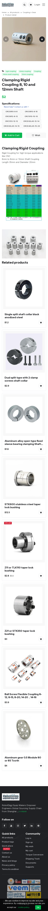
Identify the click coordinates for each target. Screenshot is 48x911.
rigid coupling (11, 71)
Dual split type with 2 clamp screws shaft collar (21, 379)
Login (37, 4)
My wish (29, 846)
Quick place (7, 847)
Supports (30, 867)
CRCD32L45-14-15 (12, 126)
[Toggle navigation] (43, 4)
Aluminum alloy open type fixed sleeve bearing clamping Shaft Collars (24, 444)
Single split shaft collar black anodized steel (22, 316)
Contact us (7, 853)
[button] (24, 4)
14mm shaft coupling (11, 74)
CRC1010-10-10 (31, 116)
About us (6, 857)
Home (4, 12)
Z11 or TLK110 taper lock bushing (19, 569)
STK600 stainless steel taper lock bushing (23, 506)
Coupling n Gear (29, 12)
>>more (22, 811)
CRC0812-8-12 (11, 116)
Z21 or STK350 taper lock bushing (20, 632)
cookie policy (23, 907)
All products (14, 12)
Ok (38, 907)
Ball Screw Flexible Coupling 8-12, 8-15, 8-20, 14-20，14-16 (23, 696)
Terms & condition (10, 869)
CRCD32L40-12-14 (31, 121)
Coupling (37, 71)
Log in (28, 838)
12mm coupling (27, 74)
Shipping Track (33, 858)
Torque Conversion (34, 854)
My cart (29, 850)
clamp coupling (25, 71)
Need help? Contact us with (15, 107)
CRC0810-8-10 (31, 111)
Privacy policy (8, 865)
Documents (31, 863)
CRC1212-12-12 (11, 121)
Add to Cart (12, 135)
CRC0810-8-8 (12, 111)
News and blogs (9, 861)
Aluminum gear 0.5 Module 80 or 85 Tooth (23, 759)
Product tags (8, 842)
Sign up (29, 842)
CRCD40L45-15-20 (32, 126)
